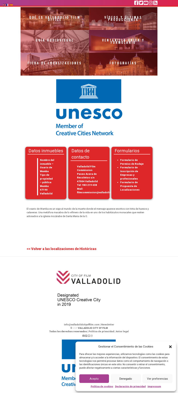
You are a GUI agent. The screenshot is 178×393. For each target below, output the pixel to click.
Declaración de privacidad (130, 386)
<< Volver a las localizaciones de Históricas (61, 249)
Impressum (154, 386)
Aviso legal (122, 331)
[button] (170, 346)
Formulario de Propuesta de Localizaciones (130, 186)
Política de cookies (102, 386)
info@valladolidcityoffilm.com (81, 324)
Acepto (94, 378)
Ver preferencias (157, 378)
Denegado (125, 378)
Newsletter (107, 324)
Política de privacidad (101, 331)
